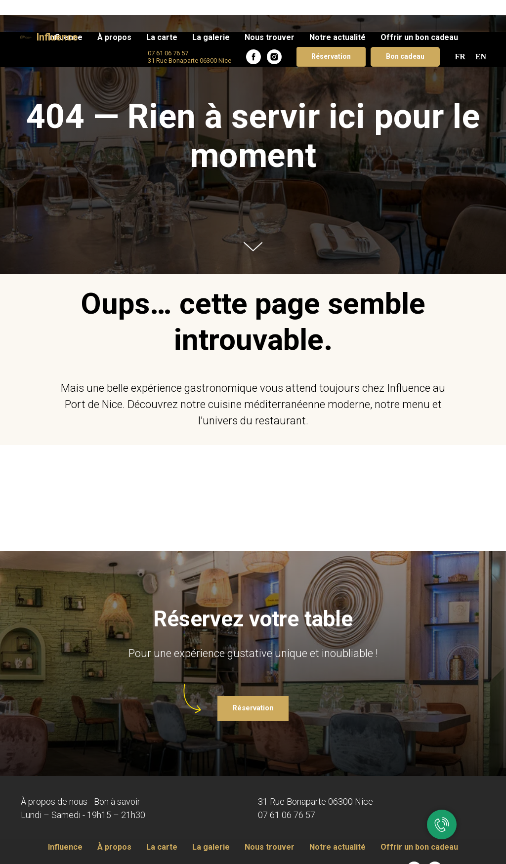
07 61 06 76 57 (286, 815)
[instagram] (274, 24)
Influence (65, 847)
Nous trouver (270, 5)
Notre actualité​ (337, 5)
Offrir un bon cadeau (419, 5)
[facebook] (253, 24)
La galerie (211, 5)
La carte (161, 5)
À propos (114, 5)
